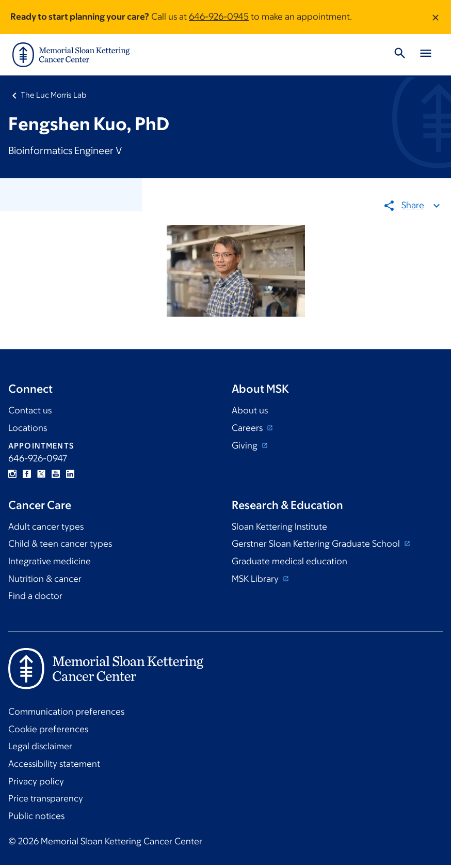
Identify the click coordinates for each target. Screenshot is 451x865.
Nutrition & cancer (45, 579)
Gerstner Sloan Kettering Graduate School (317, 543)
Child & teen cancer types (60, 543)
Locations (27, 428)
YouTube (56, 474)
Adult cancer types (46, 526)
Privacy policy (36, 781)
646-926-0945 (219, 16)
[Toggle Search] (400, 55)
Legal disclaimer (40, 746)
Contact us (30, 410)
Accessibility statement (54, 764)
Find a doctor (35, 596)
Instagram (12, 474)
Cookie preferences (48, 729)
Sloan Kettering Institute (279, 526)
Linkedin (70, 474)
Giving (246, 445)
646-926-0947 (37, 458)
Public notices (36, 816)
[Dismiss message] (435, 17)
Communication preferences (66, 711)
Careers (248, 428)
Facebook (27, 474)
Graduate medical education (289, 561)
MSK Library (256, 579)
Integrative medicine (49, 561)
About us (250, 410)
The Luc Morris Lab (53, 94)
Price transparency (45, 798)
